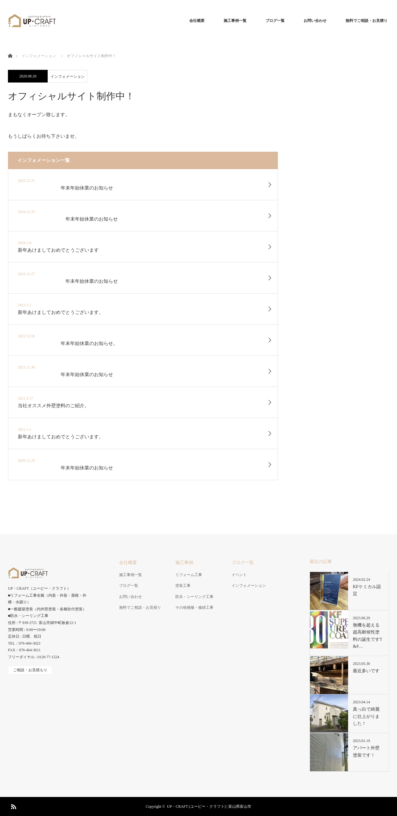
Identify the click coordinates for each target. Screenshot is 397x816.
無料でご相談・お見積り (366, 20)
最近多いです (366, 670)
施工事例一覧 (235, 20)
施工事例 (184, 562)
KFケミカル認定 (367, 590)
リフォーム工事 (188, 575)
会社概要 (197, 20)
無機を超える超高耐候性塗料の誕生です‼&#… (367, 636)
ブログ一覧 (275, 20)
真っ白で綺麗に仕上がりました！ (366, 716)
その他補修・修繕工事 (194, 607)
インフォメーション (67, 76)
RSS (12, 805)
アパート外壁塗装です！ (366, 751)
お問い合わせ (315, 20)
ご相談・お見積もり (30, 670)
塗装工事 (183, 585)
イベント (239, 575)
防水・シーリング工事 (194, 596)
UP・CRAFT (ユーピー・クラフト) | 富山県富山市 (209, 806)
